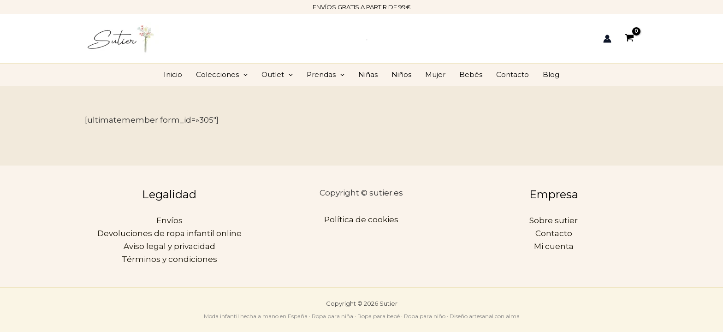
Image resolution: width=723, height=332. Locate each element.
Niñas (368, 74)
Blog (551, 74)
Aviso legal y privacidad (169, 246)
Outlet (277, 75)
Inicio (173, 74)
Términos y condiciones (169, 259)
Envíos (169, 220)
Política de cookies (361, 219)
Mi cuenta (554, 246)
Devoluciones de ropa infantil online (169, 233)
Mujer (435, 74)
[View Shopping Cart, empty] (629, 38)
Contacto (512, 74)
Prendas (325, 75)
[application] (243, 75)
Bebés (470, 74)
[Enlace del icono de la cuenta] (607, 39)
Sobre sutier (553, 220)
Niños (401, 74)
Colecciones (222, 75)
